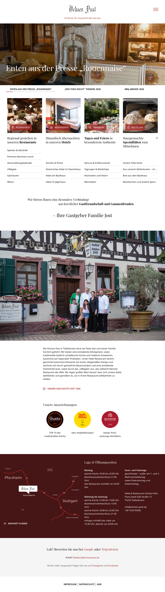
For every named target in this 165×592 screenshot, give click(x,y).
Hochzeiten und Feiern (96, 175)
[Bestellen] (140, 115)
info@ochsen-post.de (136, 506)
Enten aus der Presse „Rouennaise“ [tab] (31, 89)
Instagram (97, 565)
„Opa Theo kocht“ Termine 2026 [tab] (82, 89)
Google (88, 549)
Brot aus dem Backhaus (135, 175)
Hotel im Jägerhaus (56, 181)
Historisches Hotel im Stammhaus (63, 169)
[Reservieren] (24, 115)
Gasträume (13, 175)
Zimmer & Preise (54, 162)
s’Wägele (11, 169)
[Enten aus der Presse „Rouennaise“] (82, 54)
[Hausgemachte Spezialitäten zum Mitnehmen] (140, 142)
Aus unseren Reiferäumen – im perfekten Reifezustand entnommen (140, 169)
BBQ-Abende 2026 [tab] (134, 89)
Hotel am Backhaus (56, 175)
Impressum (70, 584)
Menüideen (90, 181)
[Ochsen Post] (82, 9)
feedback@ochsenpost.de (86, 557)
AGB (99, 584)
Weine (10, 181)
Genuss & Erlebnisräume (97, 162)
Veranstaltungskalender (19, 162)
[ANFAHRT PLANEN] (15, 523)
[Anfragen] (101, 115)
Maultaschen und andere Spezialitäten (140, 181)
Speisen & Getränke (17, 150)
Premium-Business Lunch (20, 156)
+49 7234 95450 (133, 510)
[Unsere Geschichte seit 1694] (61, 388)
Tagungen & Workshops (96, 169)
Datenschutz (86, 584)
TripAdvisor (109, 549)
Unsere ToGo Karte (132, 162)
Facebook (113, 565)
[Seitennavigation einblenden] (155, 9)
